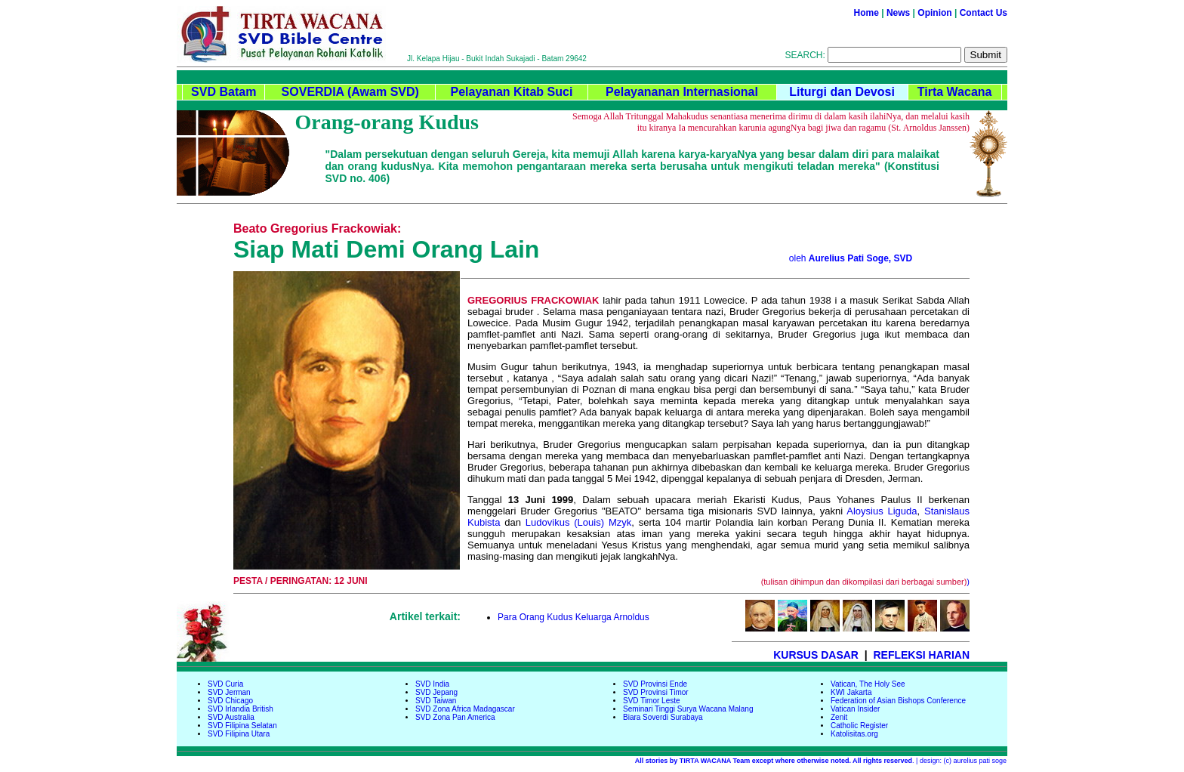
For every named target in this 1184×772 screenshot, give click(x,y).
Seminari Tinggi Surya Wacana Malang (688, 709)
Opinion (934, 13)
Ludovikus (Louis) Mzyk (578, 522)
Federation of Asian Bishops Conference (898, 700)
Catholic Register (859, 725)
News (898, 13)
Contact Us (983, 13)
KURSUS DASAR (816, 655)
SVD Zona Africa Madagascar (465, 709)
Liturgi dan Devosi (842, 91)
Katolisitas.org (854, 734)
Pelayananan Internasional (682, 91)
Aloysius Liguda (881, 511)
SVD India (432, 684)
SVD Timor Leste (651, 700)
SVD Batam (223, 91)
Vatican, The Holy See (868, 684)
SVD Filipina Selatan (242, 725)
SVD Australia (231, 717)
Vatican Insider (855, 709)
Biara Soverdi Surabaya (663, 717)
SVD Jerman (229, 692)
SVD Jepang (436, 692)
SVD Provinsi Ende (655, 684)
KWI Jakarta (851, 692)
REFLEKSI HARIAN (921, 655)
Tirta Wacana (954, 91)
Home (866, 13)
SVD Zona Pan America (455, 717)
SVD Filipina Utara (239, 734)
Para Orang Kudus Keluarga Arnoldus (573, 617)
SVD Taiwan (435, 700)
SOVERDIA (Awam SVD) (350, 91)
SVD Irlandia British (240, 709)
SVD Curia (225, 684)
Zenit (839, 717)
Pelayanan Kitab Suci (511, 91)
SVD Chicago (230, 700)
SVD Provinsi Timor (656, 692)
